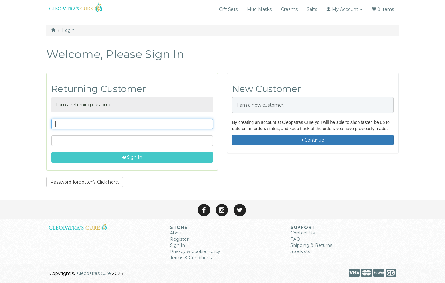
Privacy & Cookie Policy (195, 251)
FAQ (295, 239)
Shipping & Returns (311, 245)
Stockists (300, 251)
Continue (313, 140)
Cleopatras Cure (94, 273)
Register (179, 239)
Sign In (132, 157)
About (176, 233)
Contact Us (302, 233)
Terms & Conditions (191, 257)
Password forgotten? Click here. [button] (84, 182)
